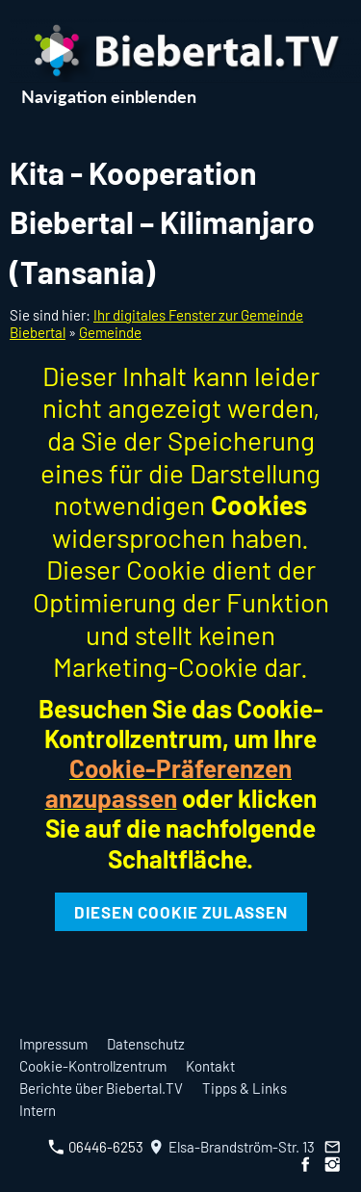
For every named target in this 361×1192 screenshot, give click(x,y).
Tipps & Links (244, 1088)
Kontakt (210, 1066)
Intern (37, 1110)
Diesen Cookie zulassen (181, 911)
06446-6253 (95, 1146)
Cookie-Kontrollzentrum (93, 1066)
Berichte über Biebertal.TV (101, 1088)
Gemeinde (110, 332)
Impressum (53, 1043)
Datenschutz (146, 1043)
